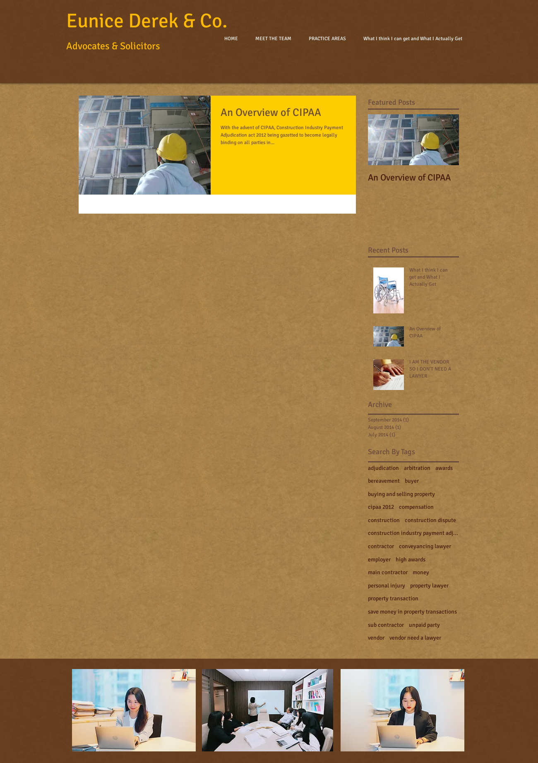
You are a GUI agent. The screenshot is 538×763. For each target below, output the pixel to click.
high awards (410, 559)
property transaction (393, 598)
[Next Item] (445, 139)
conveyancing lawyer (425, 546)
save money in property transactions (412, 611)
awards (444, 468)
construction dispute (430, 520)
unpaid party (424, 624)
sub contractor (386, 624)
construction (384, 520)
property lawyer (429, 585)
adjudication (383, 468)
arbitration (417, 468)
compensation (416, 506)
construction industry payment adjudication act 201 (413, 533)
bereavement (384, 480)
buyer (412, 480)
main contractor (388, 572)
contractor (381, 546)
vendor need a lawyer (415, 637)
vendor (376, 637)
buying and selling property (401, 494)
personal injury (386, 585)
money (421, 572)
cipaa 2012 (381, 506)
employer (379, 559)
